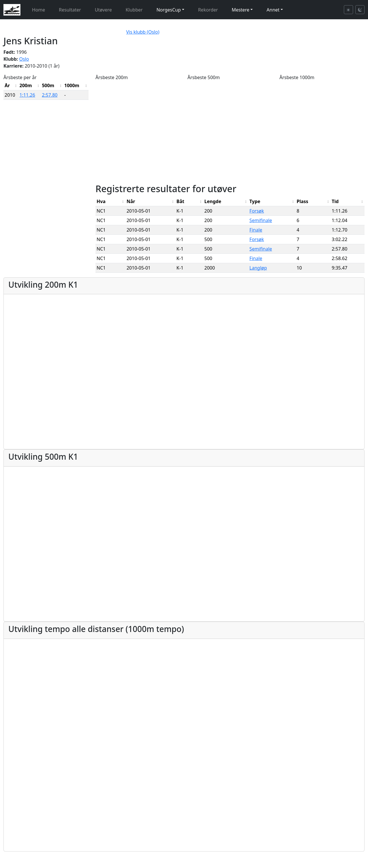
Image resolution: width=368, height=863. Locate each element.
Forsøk (257, 211)
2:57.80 (49, 95)
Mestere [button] (240, 10)
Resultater (70, 10)
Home (38, 10)
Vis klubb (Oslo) (143, 32)
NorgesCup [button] (168, 10)
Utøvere (103, 10)
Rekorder (208, 10)
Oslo (24, 59)
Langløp (258, 268)
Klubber (134, 10)
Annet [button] (273, 10)
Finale (256, 230)
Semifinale (261, 220)
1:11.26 (27, 95)
